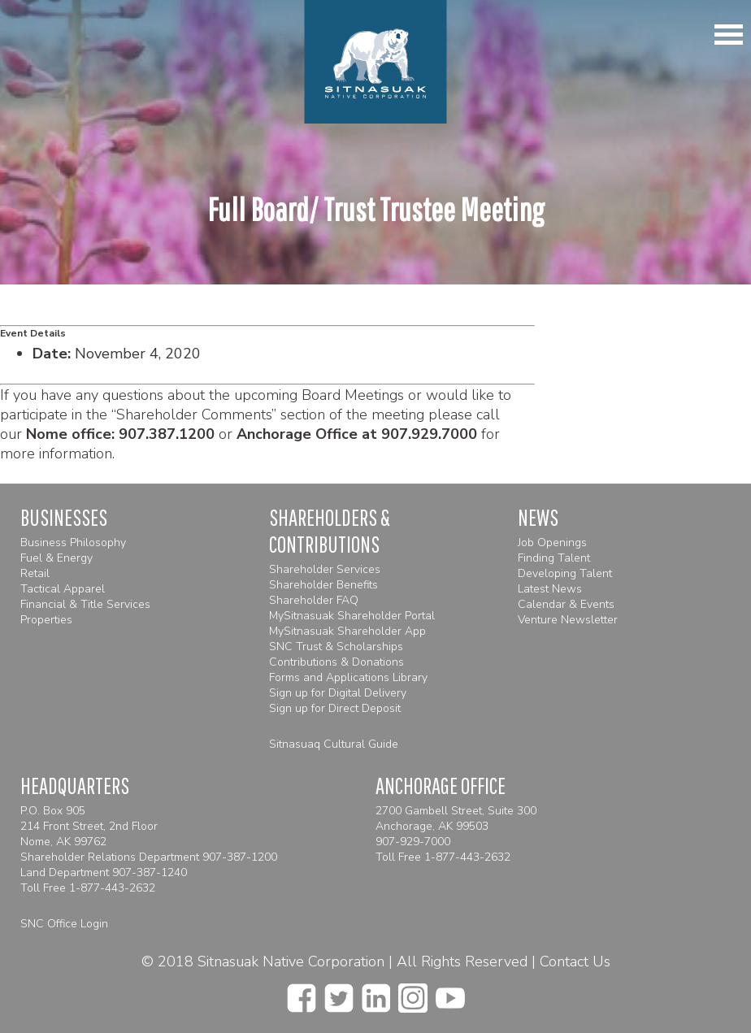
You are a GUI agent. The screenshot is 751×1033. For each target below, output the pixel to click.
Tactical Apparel (62, 589)
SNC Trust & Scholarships (336, 646)
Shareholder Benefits (323, 584)
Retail (35, 573)
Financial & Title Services (85, 604)
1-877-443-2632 (112, 888)
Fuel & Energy (56, 558)
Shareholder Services (324, 569)
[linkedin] (376, 993)
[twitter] (339, 993)
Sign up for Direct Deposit (335, 708)
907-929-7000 (413, 841)
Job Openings (552, 542)
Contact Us (575, 961)
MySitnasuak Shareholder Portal (352, 615)
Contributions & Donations (336, 662)
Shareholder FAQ (313, 600)
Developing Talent (565, 573)
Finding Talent (554, 558)
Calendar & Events (566, 604)
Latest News (550, 589)
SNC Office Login (64, 923)
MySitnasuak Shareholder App (347, 631)
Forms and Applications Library (348, 677)
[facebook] (301, 993)
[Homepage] (376, 62)
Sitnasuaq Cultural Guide (333, 744)
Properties (46, 619)
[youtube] (450, 993)
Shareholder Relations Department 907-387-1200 (148, 857)
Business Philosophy (73, 542)
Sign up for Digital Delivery (337, 693)
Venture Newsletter (568, 619)
